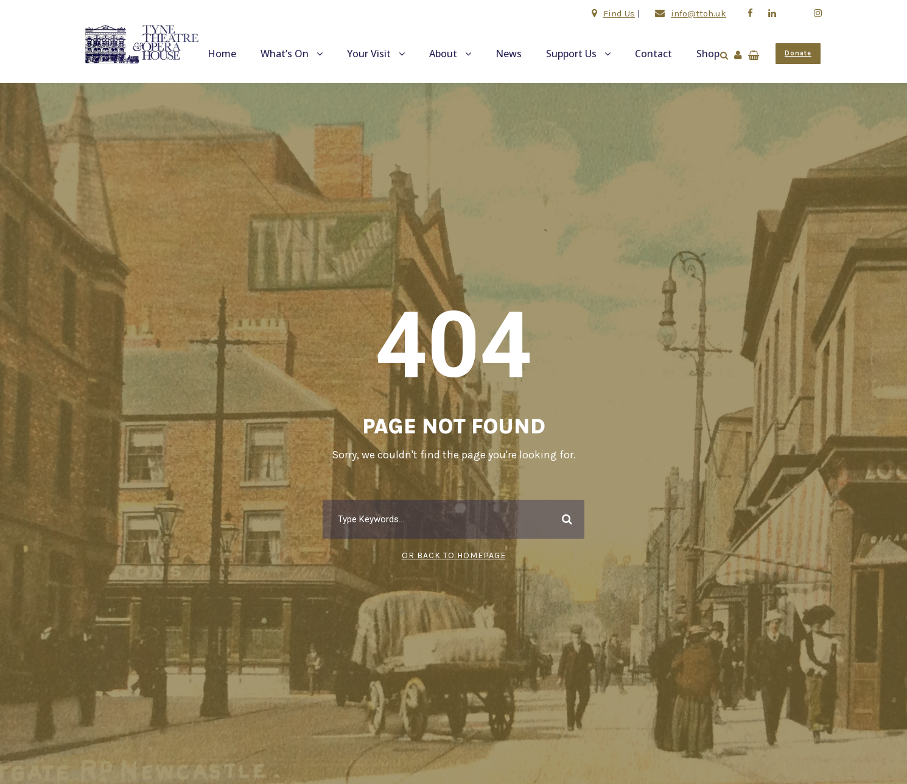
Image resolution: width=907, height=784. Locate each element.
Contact (653, 53)
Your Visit (369, 53)
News (509, 53)
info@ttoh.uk (698, 13)
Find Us (619, 13)
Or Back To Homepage (454, 555)
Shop (708, 53)
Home (222, 53)
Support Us (571, 53)
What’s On (285, 53)
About (443, 53)
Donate (798, 53)
